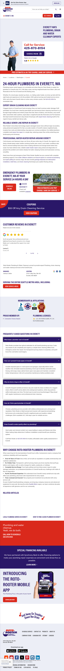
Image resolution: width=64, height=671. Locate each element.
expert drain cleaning (45, 117)
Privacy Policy (7, 667)
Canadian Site (37, 635)
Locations (11, 77)
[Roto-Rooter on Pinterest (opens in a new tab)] (27, 657)
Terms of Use (18, 667)
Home (5, 77)
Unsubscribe (31, 665)
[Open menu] (60, 9)
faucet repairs (40, 157)
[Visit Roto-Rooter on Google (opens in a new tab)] (54, 270)
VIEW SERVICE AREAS (11, 286)
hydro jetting (10, 160)
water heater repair (32, 148)
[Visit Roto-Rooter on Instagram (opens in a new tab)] (60, 270)
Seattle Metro (33, 484)
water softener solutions (25, 157)
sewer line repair (17, 132)
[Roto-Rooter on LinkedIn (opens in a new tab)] (38, 657)
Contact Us (37, 631)
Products (45, 631)
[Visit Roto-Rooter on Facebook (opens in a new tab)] (57, 270)
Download (56, 3)
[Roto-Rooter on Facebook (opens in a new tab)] (17, 657)
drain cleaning (24, 162)
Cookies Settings (5, 663)
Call (58, 16)
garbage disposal (39, 160)
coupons (28, 191)
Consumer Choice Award (12, 319)
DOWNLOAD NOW (10, 600)
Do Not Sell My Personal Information (14, 665)
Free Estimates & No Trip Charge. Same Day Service (33, 72)
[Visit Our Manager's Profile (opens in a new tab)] (7, 273)
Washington (20, 77)
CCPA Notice (27, 667)
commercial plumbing (53, 157)
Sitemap (44, 635)
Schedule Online (34, 53)
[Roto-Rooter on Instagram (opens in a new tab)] (32, 657)
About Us (52, 631)
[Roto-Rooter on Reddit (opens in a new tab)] (6, 657)
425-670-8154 (34, 48)
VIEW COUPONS (31, 213)
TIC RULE (35, 667)
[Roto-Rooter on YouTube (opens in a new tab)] (12, 657)
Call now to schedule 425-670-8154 (12, 535)
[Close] (10, 662)
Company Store (26, 635)
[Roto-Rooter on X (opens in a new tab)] (22, 657)
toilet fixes (13, 162)
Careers (51, 635)
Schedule (47, 16)
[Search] (44, 9)
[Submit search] (56, 9)
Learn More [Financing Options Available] (32, 564)
